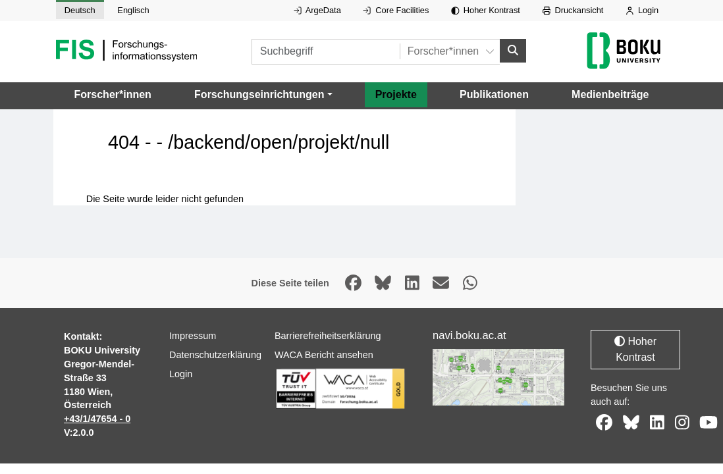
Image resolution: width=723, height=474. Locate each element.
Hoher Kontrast (485, 10)
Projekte (396, 95)
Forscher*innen (112, 95)
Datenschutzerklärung (215, 355)
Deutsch (80, 10)
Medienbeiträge (610, 95)
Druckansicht (573, 10)
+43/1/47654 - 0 (97, 419)
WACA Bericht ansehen (324, 355)
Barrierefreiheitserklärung (328, 336)
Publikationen (494, 95)
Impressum (192, 336)
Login (642, 10)
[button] (263, 95)
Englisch (133, 10)
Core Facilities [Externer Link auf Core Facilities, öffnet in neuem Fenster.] (396, 10)
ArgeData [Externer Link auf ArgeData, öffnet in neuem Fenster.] (317, 10)
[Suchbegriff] (326, 52)
